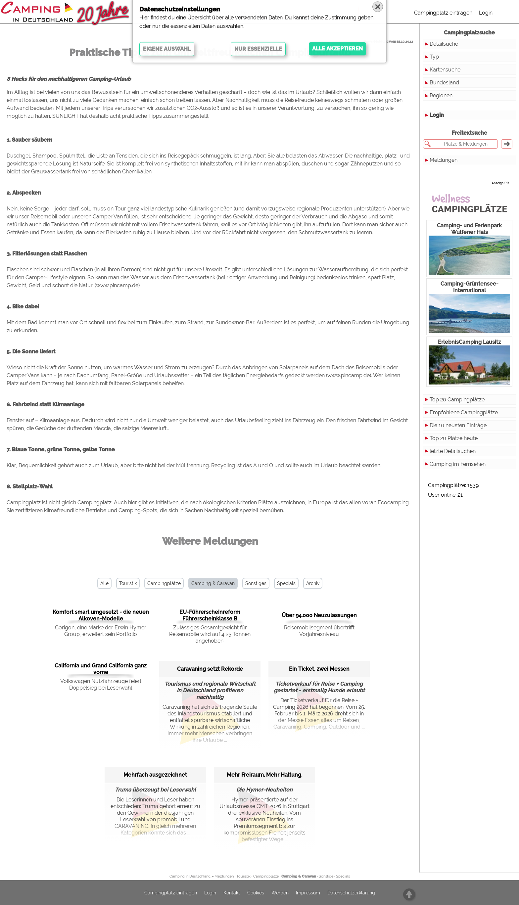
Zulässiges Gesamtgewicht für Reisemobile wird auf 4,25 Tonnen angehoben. (210, 634)
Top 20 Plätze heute (454, 438)
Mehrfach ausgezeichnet (155, 775)
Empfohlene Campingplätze (464, 412)
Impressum (308, 892)
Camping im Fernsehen (458, 464)
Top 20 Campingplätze (457, 399)
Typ (434, 57)
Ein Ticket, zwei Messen (319, 669)
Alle (104, 583)
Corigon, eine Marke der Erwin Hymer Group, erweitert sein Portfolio (100, 630)
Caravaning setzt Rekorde (210, 669)
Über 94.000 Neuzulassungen (319, 615)
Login (486, 13)
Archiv (312, 583)
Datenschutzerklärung (351, 892)
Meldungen (443, 160)
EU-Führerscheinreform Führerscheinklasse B (209, 615)
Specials (286, 583)
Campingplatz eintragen (443, 13)
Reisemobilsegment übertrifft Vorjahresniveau (319, 630)
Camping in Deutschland (190, 876)
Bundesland (444, 82)
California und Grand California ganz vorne (101, 668)
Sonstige (326, 876)
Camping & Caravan (213, 583)
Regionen (441, 95)
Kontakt (231, 892)
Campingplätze (164, 583)
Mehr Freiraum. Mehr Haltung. (264, 775)
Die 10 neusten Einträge (458, 425)
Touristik (128, 583)
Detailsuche (444, 44)
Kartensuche (445, 70)
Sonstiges (255, 583)
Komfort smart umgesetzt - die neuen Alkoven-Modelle (101, 615)
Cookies (255, 892)
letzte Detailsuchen (453, 451)
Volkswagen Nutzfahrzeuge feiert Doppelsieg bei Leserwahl (100, 684)
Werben (280, 892)
